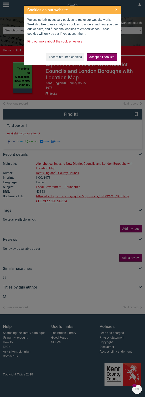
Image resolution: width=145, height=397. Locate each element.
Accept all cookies (101, 57)
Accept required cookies (65, 57)
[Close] (116, 9)
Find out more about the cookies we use (54, 41)
